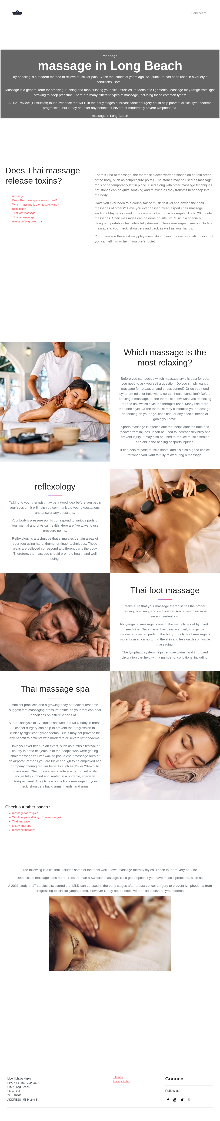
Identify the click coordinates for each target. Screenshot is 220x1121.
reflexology (19, 208)
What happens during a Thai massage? (36, 817)
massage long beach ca (27, 221)
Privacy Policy (121, 1081)
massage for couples (25, 813)
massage (18, 196)
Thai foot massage (23, 213)
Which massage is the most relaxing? (35, 204)
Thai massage (21, 821)
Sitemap (118, 1077)
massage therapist (23, 829)
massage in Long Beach (110, 116)
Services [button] (197, 13)
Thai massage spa (23, 217)
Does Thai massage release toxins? (34, 200)
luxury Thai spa (21, 825)
